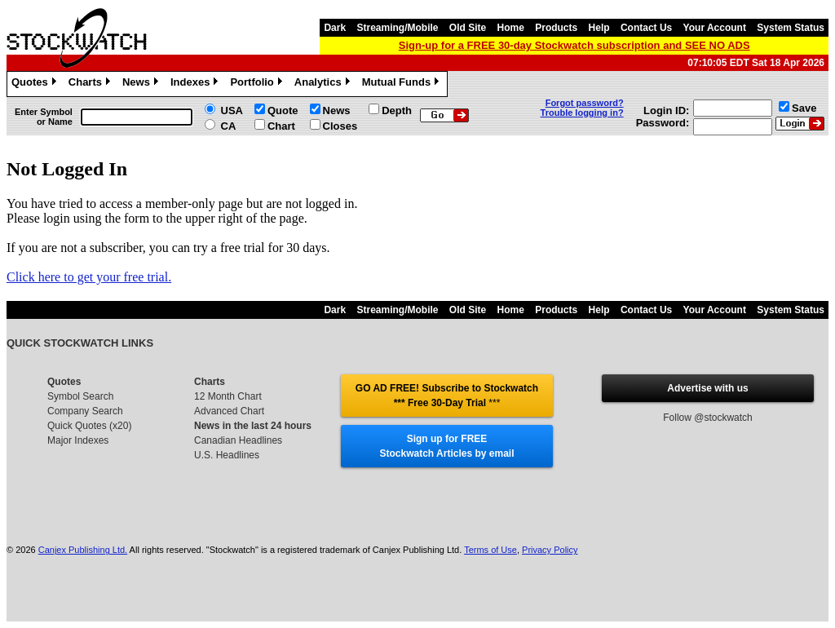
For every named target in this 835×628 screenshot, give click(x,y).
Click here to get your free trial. (89, 277)
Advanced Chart (229, 411)
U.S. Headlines (226, 455)
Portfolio (257, 84)
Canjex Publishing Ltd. (82, 550)
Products (556, 27)
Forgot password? (585, 103)
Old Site (467, 27)
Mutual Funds (403, 84)
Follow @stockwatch (708, 417)
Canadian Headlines (238, 440)
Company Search (85, 411)
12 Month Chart (228, 396)
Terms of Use (490, 550)
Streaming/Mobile (397, 27)
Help (599, 27)
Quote (282, 110)
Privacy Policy (549, 550)
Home (510, 27)
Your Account (714, 27)
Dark (335, 27)
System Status (790, 27)
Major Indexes (77, 440)
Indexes (196, 84)
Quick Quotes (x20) (89, 425)
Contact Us (646, 27)
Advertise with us (707, 388)
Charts (91, 84)
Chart (281, 126)
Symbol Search (80, 396)
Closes (340, 126)
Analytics (324, 84)
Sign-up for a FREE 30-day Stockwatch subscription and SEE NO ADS (574, 45)
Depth (397, 110)
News (142, 84)
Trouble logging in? (582, 112)
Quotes (35, 84)
